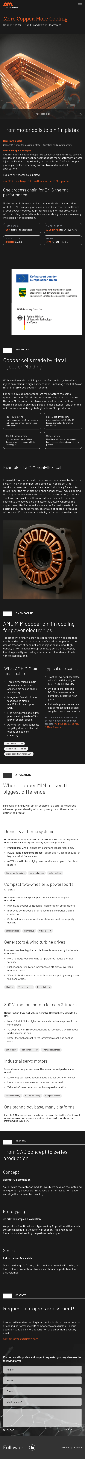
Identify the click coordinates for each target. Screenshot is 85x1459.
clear (10, 1430)
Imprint (66, 1447)
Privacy (77, 1447)
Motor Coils (42, 113)
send (69, 1430)
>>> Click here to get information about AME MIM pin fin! (36, 181)
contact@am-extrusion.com (20, 1339)
